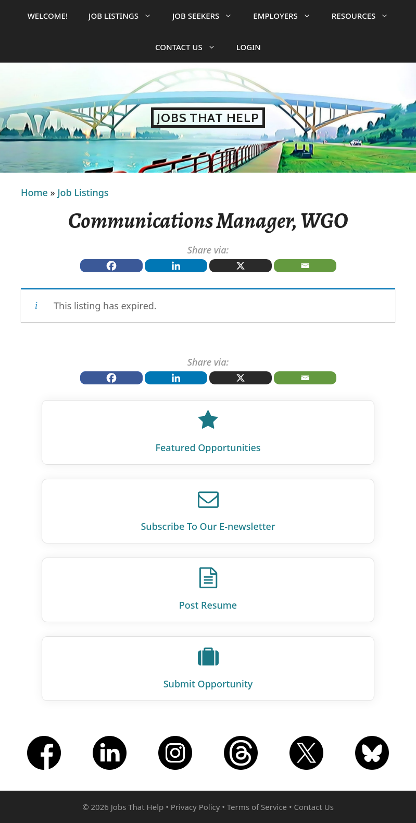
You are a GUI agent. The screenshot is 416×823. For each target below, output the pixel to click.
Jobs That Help (208, 117)
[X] (240, 265)
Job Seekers (207, 15)
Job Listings (125, 15)
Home (34, 192)
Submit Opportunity (208, 683)
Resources (365, 15)
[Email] (305, 265)
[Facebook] (111, 265)
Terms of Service (257, 807)
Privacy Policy (195, 807)
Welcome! (48, 15)
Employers (287, 15)
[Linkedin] (176, 265)
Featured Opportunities (208, 447)
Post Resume (208, 605)
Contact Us (190, 47)
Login (248, 47)
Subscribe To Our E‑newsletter (208, 526)
